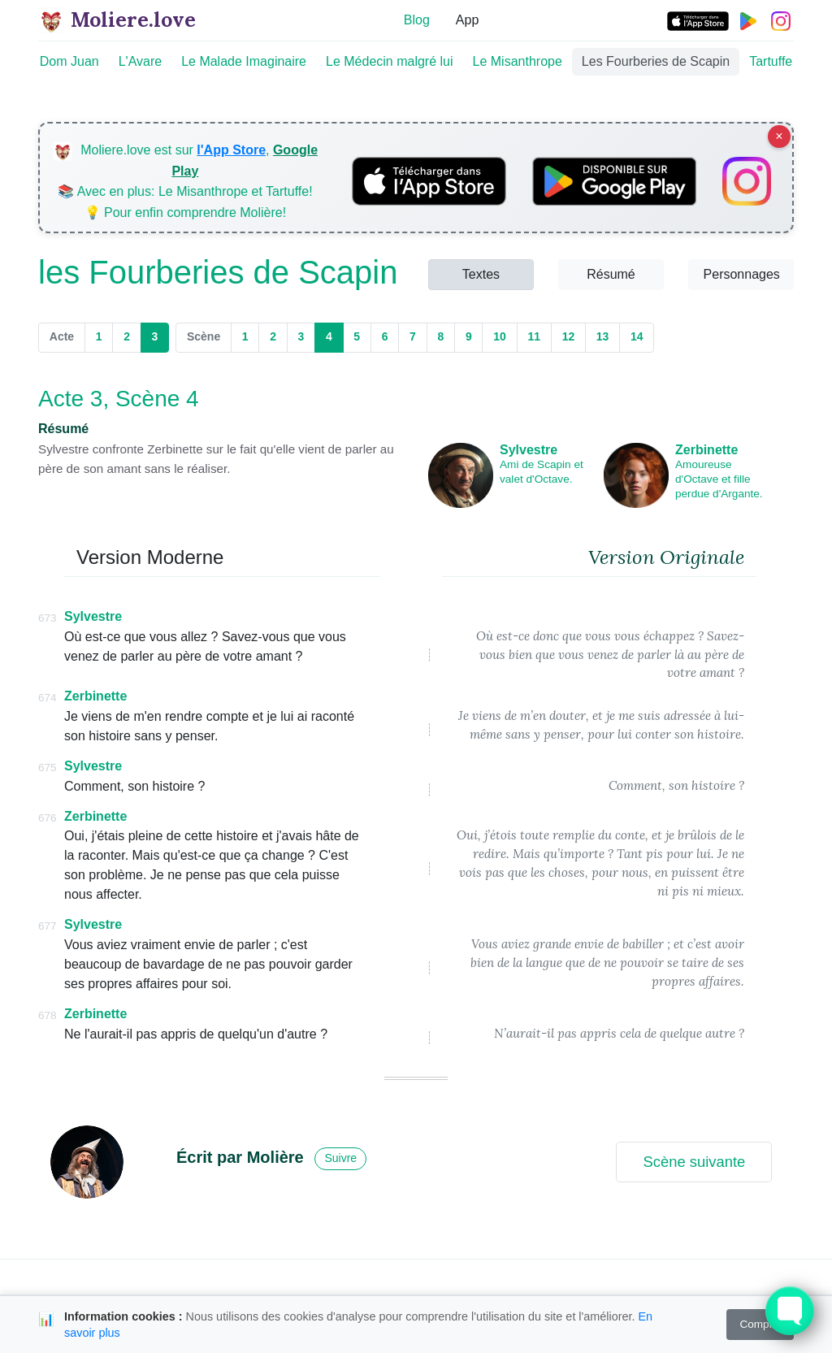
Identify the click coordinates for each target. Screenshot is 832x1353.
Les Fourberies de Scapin (656, 61)
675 (47, 767)
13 (602, 336)
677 (47, 926)
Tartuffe (770, 61)
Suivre (340, 1157)
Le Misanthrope (517, 61)
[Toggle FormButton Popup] (789, 1310)
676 (47, 818)
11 (533, 336)
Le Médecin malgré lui (389, 61)
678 (47, 1015)
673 (47, 618)
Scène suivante (694, 1161)
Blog (417, 20)
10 (499, 336)
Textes (481, 274)
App (467, 20)
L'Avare (140, 61)
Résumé (611, 274)
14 (637, 336)
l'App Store (231, 150)
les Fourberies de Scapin (217, 272)
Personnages (742, 274)
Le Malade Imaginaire (243, 61)
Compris (760, 1324)
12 (568, 336)
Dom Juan (69, 61)
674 (47, 698)
